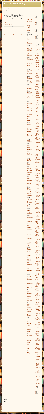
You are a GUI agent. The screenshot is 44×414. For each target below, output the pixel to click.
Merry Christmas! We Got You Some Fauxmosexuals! (29, 340)
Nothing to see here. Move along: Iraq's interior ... (37, 290)
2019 (35, 24)
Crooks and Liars (29, 81)
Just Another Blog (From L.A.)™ (29, 164)
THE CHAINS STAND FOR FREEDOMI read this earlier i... (37, 293)
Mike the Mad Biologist (29, 185)
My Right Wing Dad (29, 195)
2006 (35, 391)
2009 (35, 36)
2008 (35, 37)
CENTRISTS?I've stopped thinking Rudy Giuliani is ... (37, 280)
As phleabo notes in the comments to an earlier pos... (37, 209)
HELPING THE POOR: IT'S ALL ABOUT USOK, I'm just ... (37, 328)
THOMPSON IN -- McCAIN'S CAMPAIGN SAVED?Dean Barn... (37, 70)
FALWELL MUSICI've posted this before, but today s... (37, 253)
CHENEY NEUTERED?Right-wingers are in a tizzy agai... (37, 157)
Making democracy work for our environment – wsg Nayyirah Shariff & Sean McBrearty (29, 109)
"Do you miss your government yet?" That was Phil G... (37, 97)
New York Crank (29, 198)
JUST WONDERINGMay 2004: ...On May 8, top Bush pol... (37, 240)
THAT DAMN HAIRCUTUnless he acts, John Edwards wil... (37, 129)
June (36, 46)
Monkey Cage (29, 191)
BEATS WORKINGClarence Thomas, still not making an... (37, 202)
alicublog (28, 27)
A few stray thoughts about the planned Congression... (37, 84)
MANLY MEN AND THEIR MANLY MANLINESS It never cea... (37, 180)
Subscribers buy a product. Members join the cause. (29, 243)
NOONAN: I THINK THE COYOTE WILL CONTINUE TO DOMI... (37, 305)
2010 (35, 35)
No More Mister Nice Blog (14, 4)
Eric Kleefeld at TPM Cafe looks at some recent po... (37, 53)
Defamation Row (29, 329)
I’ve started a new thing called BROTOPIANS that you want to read (30, 325)
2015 (35, 29)
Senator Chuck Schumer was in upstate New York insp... (37, 119)
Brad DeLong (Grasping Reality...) (29, 68)
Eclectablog (28, 107)
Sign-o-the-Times (29, 189)
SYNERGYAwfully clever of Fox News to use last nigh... (37, 250)
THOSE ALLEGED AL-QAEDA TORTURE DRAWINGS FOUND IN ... (37, 122)
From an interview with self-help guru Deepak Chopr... (37, 296)
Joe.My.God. (29, 151)
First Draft (28, 116)
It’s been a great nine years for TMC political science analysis (30, 193)
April (36, 386)
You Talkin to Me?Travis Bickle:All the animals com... (37, 373)
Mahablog (28, 174)
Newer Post (5, 34)
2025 (35, 17)
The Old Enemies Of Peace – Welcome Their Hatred (30, 283)
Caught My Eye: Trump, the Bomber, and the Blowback (29, 256)
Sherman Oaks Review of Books (29, 286)
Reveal (28, 262)
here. (6, 22)
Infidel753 (28, 140)
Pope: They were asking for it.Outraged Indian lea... (37, 273)
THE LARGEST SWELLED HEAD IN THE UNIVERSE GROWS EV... (37, 133)
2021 (35, 22)
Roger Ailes (28, 271)
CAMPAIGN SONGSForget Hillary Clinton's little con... (37, 199)
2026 (35, 16)
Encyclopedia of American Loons (29, 113)
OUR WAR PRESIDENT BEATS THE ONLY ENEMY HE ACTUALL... (37, 169)
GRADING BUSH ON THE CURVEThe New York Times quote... (37, 64)
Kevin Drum (28, 167)
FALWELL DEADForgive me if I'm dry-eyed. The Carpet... (37, 264)
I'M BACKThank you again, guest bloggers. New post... (37, 368)
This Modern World (29, 318)
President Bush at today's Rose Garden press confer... (37, 126)
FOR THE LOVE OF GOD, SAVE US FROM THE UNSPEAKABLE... (37, 60)
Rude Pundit (29, 275)
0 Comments (15, 26)
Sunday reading (29, 291)
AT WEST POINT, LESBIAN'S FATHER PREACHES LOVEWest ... (37, 101)
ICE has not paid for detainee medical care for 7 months (29, 238)
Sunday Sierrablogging (29, 138)
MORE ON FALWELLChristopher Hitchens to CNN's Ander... (37, 226)
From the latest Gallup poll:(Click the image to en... (37, 236)
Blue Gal (28, 65)
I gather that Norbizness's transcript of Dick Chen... (37, 81)
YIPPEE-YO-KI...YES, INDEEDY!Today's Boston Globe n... (37, 146)
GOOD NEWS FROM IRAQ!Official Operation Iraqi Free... (37, 176)
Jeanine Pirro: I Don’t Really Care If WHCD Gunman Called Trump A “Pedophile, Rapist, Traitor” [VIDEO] (29, 153)
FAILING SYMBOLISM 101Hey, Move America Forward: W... (37, 206)
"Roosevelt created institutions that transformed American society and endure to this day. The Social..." (29, 55)
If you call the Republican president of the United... (37, 56)
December (37, 39)
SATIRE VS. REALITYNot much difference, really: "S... (37, 247)
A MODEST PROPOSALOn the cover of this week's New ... (37, 287)
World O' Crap (29, 338)
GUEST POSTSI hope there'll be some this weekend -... (37, 380)
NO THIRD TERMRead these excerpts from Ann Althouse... (37, 233)
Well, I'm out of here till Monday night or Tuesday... (37, 108)
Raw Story (28, 248)
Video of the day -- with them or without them (29, 142)
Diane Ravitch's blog (29, 95)
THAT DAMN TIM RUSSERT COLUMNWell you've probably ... (37, 195)
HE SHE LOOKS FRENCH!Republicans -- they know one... (37, 50)
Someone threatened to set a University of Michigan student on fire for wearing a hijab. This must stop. (30, 300)
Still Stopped (28, 157)
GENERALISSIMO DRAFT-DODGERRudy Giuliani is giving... (37, 383)
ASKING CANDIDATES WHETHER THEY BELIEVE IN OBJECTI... (37, 309)
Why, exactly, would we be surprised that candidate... (37, 104)
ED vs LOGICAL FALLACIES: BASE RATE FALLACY (29, 125)
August (36, 44)
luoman (21, 410)
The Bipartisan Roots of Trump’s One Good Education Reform (29, 230)
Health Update (29, 168)
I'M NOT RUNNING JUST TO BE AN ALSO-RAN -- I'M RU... (37, 150)
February (37, 388)
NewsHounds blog (29, 205)
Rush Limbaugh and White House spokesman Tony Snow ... (37, 219)
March (36, 387)
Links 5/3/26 (28, 186)
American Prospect (29, 46)
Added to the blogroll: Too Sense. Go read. (37, 299)
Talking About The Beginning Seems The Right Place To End (29, 207)
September (37, 43)
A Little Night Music (29, 63)
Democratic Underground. (8, 24)
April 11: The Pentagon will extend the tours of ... (37, 313)
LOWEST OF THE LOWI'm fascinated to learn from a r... (37, 353)
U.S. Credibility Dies (29, 100)
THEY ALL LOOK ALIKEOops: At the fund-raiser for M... (37, 160)
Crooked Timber (29, 77)
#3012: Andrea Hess (29, 114)
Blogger (26, 410)
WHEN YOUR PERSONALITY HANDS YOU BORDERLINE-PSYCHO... (37, 91)
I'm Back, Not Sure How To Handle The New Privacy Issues (29, 21)
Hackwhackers (29, 131)
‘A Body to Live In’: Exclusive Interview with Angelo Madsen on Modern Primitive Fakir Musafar (29, 89)
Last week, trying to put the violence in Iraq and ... (37, 371)
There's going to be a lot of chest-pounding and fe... (37, 344)
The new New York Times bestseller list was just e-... (37, 67)
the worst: (12, 10)
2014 (35, 30)
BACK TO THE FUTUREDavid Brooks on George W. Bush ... (37, 115)
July (36, 45)
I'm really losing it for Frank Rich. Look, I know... (37, 192)
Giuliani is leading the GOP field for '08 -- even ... (37, 154)
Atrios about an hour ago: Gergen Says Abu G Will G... (37, 212)
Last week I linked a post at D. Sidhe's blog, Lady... (37, 347)
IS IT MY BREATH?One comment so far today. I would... (37, 243)
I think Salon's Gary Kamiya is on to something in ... (37, 163)
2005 (35, 392)
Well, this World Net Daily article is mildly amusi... (37, 270)
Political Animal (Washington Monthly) (29, 227)
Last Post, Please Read (29, 353)
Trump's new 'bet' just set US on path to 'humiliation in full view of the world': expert (29, 251)
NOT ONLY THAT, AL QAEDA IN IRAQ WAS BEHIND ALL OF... (37, 257)
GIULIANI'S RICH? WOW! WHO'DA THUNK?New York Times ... (37, 222)
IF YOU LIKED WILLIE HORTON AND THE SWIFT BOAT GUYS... (37, 111)
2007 (35, 38)
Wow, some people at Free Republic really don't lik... (37, 341)
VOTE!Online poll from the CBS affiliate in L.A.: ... (37, 139)
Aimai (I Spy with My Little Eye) (29, 19)
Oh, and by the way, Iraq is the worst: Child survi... (37, 325)
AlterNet (28, 32)
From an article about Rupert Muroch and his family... (37, 173)
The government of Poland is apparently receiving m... (37, 94)
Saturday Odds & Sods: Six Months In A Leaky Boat (30, 118)
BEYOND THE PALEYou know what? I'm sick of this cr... (37, 302)
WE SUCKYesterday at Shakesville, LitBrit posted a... (37, 338)
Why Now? (28, 331)
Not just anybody (29, 51)
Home (14, 34)
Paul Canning (29, 216)
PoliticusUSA (29, 232)
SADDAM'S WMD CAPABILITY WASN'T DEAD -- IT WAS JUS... (37, 316)
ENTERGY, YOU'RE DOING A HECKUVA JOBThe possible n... (37, 360)
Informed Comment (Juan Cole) (29, 145)
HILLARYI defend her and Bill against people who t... (37, 229)
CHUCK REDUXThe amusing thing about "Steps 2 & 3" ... (37, 184)
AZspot (28, 53)
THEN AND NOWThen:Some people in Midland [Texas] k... (37, 284)
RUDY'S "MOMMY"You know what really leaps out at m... (37, 261)
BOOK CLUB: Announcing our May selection (29, 316)
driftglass (28, 102)
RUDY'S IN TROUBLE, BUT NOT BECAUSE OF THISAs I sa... (37, 277)
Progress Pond (29, 245)
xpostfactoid (28, 342)
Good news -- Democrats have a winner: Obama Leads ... (37, 87)
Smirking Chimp (29, 293)
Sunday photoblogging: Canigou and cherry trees (29, 79)
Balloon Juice (29, 58)
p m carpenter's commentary (29, 210)
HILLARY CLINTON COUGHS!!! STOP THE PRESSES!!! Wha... (37, 189)
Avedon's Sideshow (29, 50)
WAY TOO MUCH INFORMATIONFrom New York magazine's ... (37, 356)
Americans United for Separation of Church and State (29, 49)
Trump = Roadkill (29, 93)
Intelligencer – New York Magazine (29, 150)
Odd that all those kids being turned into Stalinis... (37, 319)
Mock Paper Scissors (29, 188)
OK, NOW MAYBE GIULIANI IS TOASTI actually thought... (37, 322)
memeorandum (29, 179)
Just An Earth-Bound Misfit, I (29, 160)
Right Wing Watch (29, 270)
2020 (35, 23)
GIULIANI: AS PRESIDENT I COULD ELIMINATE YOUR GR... (37, 334)
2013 (35, 31)
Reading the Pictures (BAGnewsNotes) (29, 254)
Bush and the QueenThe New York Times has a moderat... (37, 376)
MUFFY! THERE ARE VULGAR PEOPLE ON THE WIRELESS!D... (37, 364)
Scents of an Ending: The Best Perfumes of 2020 (29, 288)
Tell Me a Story (29, 311)
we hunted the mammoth (29, 323)
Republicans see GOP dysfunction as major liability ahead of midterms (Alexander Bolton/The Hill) (29, 182)
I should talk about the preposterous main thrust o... (37, 268)
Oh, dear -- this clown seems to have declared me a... (37, 331)
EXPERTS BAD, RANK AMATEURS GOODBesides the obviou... (37, 74)
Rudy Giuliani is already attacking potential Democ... (37, 143)
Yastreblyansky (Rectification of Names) (29, 348)
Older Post (22, 34)
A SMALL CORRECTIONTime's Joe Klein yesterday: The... (37, 136)
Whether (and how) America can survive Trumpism (29, 39)
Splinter (28, 298)
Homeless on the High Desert (29, 134)
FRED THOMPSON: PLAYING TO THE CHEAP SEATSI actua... (37, 215)
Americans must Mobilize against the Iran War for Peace (29, 147)
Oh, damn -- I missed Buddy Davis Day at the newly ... (37, 77)
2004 (35, 393)
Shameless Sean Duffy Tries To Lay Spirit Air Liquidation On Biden (29, 83)
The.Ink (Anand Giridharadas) (29, 314)
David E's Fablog (29, 92)
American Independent (28, 41)
